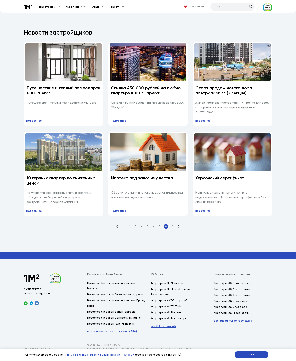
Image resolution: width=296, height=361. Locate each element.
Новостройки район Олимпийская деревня (115, 298)
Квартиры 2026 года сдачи (232, 287)
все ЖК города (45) (163, 330)
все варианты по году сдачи (233, 324)
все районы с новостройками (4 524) (112, 335)
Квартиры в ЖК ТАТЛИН (166, 310)
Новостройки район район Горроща (111, 315)
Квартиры (80, 6)
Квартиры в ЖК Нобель (166, 316)
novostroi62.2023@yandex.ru (42, 300)
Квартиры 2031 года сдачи (231, 316)
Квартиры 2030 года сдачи (232, 310)
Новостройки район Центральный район (114, 321)
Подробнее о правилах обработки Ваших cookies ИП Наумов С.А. (107, 354)
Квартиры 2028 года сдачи (232, 299)
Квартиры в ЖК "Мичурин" (168, 287)
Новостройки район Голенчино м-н (110, 327)
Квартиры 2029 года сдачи (232, 304)
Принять (253, 353)
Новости (121, 6)
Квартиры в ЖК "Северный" (169, 304)
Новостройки (53, 6)
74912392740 (35, 295)
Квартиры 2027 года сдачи (232, 293)
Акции (101, 6)
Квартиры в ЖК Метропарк (168, 322)
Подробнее (36, 122)
